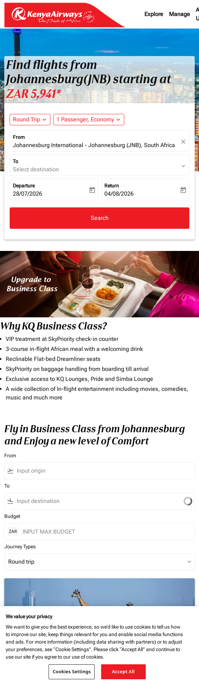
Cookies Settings (72, 671)
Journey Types (20, 546)
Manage (179, 14)
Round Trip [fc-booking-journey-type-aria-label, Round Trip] (26, 119)
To (15, 161)
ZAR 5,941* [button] (33, 93)
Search (100, 218)
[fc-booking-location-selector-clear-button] (184, 141)
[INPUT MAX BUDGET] (105, 531)
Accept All (123, 671)
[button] (88, 119)
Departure (24, 185)
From (19, 137)
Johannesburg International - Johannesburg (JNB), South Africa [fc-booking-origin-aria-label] (94, 145)
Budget (12, 516)
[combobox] (93, 471)
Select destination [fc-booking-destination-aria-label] (36, 169)
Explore (153, 14)
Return (111, 185)
